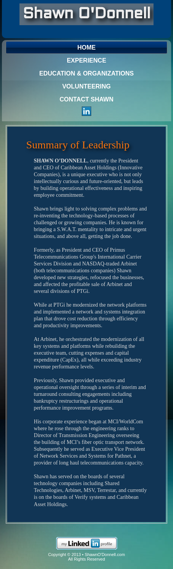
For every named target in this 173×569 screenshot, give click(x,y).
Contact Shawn (86, 99)
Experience (86, 60)
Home (87, 47)
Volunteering (86, 86)
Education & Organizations (86, 73)
